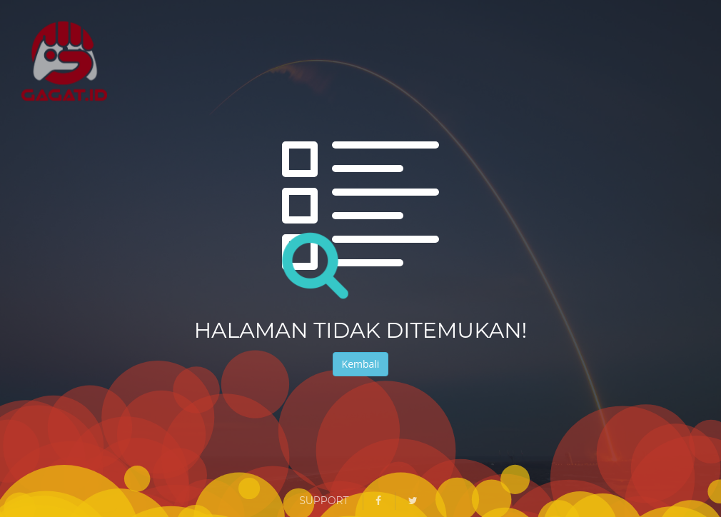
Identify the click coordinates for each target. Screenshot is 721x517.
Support (323, 500)
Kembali (361, 364)
